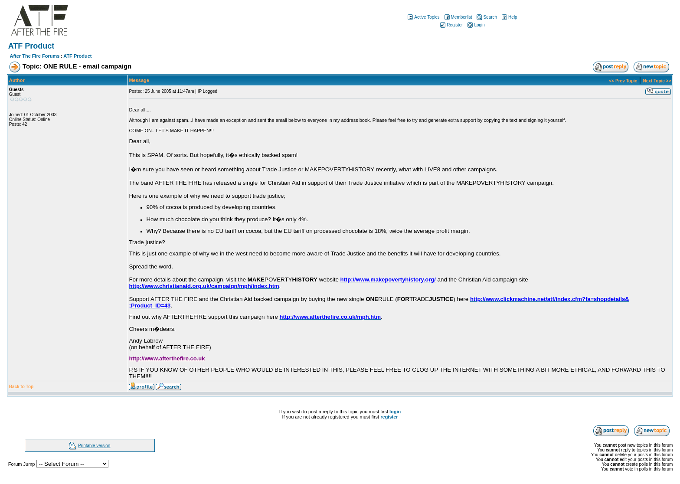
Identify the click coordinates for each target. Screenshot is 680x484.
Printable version (94, 445)
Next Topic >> (657, 80)
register (389, 416)
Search (486, 17)
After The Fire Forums (34, 56)
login (395, 411)
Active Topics (422, 17)
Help (508, 17)
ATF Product (77, 56)
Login (475, 25)
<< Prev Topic (623, 80)
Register (451, 25)
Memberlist (457, 17)
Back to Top (21, 386)
